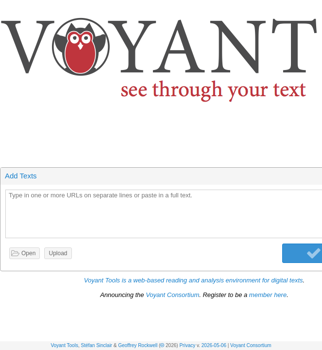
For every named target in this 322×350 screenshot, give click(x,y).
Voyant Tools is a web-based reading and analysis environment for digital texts (193, 280)
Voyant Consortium (250, 345)
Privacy (187, 345)
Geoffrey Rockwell (137, 345)
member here (268, 294)
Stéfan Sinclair (96, 345)
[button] (315, 9)
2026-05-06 (214, 345)
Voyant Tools (64, 345)
